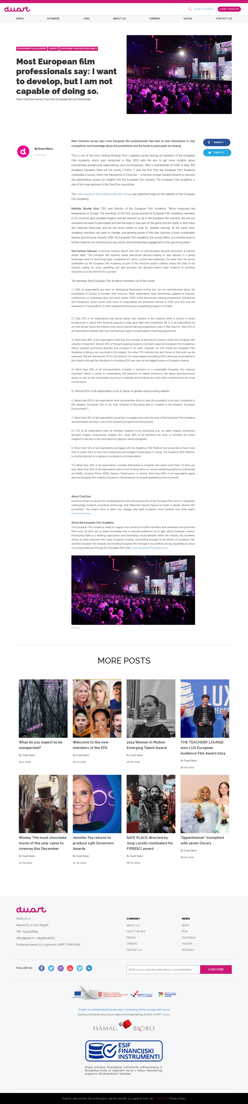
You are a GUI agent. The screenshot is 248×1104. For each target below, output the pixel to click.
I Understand (161, 1098)
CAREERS (154, 18)
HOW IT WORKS (136, 931)
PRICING (131, 937)
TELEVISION (188, 937)
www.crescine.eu (81, 513)
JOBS (86, 18)
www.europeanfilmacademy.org (149, 547)
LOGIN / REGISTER (229, 9)
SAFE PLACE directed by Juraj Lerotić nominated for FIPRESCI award (151, 820)
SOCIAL (187, 18)
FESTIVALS (188, 950)
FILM (184, 931)
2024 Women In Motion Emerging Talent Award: (151, 721)
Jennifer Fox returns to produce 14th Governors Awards (97, 820)
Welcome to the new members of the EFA (97, 721)
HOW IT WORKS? (204, 9)
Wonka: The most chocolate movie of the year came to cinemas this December (43, 820)
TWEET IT (219, 152)
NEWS (20, 18)
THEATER (187, 943)
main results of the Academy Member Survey (104, 194)
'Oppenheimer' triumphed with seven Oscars (205, 817)
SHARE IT (219, 142)
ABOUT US (119, 18)
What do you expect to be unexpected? (43, 721)
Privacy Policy (178, 1098)
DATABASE (53, 18)
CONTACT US (224, 18)
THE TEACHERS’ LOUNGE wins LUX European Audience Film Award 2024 (205, 724)
